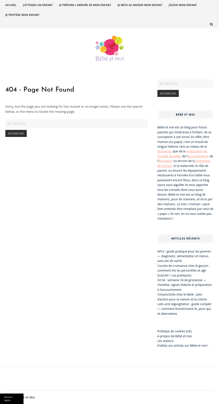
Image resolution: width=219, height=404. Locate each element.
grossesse (164, 151)
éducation (166, 161)
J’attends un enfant (38, 5)
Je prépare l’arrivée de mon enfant (85, 5)
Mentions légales (8, 398)
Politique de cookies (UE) (174, 331)
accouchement (198, 156)
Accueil (10, 5)
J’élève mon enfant (183, 5)
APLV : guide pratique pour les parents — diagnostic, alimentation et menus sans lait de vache (184, 256)
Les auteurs (165, 341)
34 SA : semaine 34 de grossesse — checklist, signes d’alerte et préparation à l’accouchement (184, 285)
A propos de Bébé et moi (174, 336)
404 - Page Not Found (39, 89)
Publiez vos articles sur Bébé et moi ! (182, 345)
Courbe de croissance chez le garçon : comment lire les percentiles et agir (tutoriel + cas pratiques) (183, 270)
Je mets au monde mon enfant (140, 5)
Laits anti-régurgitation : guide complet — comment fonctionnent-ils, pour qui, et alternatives (184, 309)
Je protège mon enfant (22, 15)
